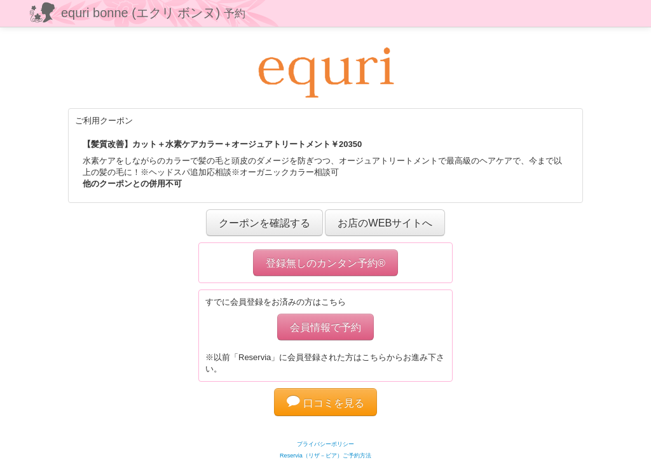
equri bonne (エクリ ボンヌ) (153, 13)
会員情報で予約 (325, 327)
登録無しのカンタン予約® (325, 262)
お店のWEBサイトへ (385, 222)
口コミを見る (325, 402)
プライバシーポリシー (325, 444)
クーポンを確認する (264, 222)
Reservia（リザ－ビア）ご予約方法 (325, 455)
